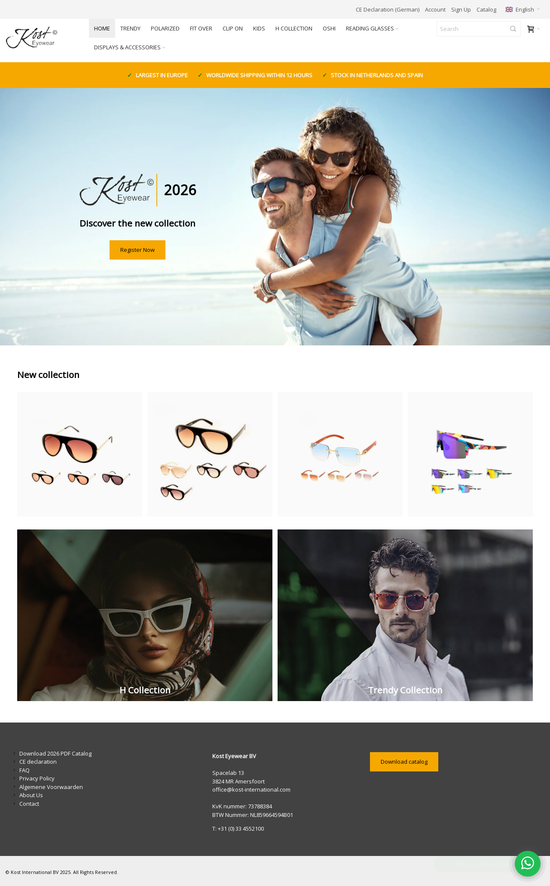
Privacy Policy (37, 778)
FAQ (24, 770)
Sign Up (461, 9)
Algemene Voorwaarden (51, 787)
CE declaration (38, 761)
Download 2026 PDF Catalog (55, 753)
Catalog (486, 9)
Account (435, 9)
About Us (31, 795)
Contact (29, 803)
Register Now (137, 250)
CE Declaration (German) (387, 9)
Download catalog (404, 761)
